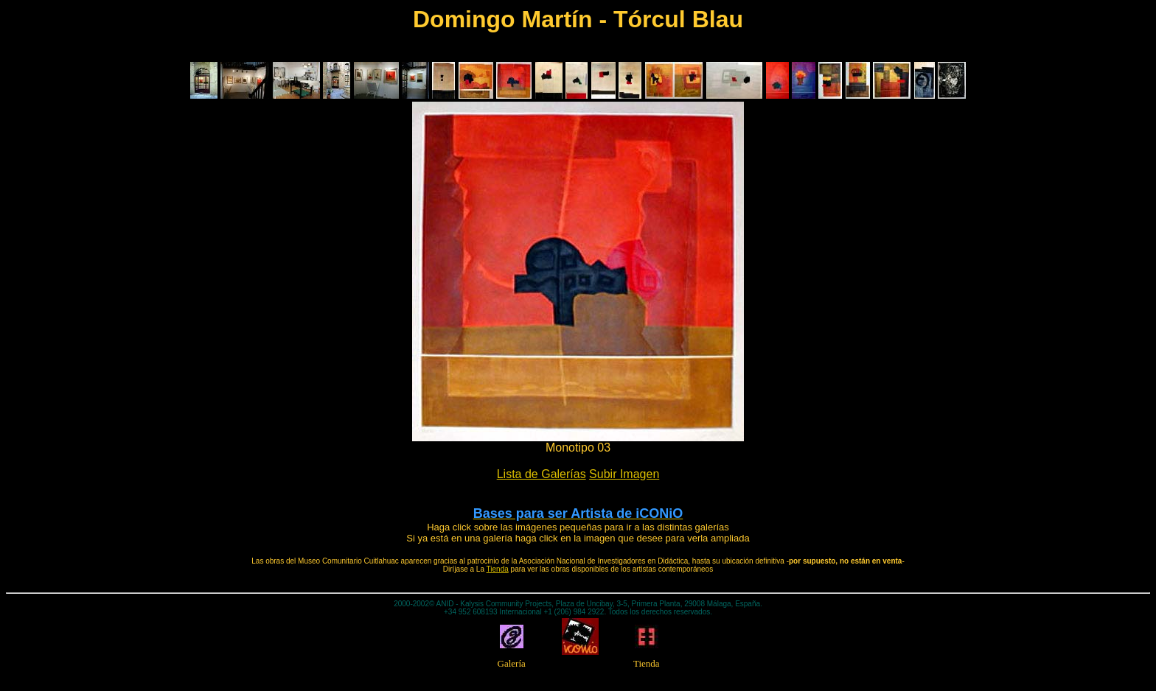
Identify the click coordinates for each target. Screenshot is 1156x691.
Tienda (498, 569)
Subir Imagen (624, 474)
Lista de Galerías (541, 474)
